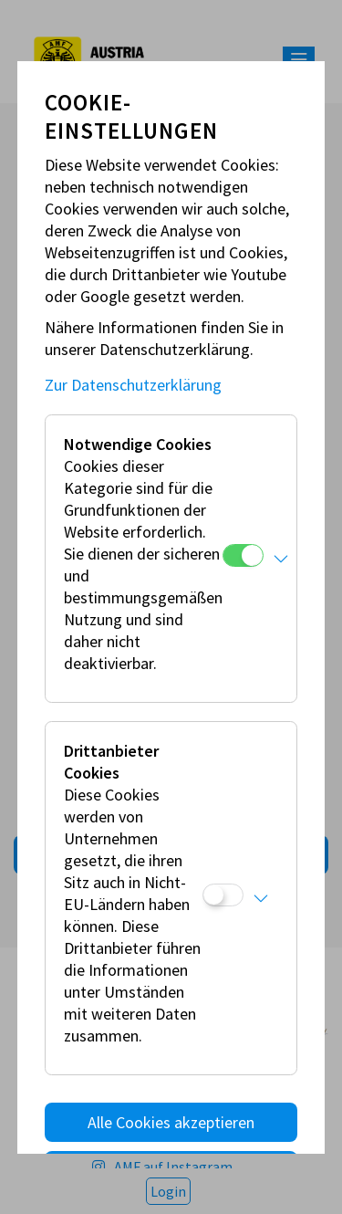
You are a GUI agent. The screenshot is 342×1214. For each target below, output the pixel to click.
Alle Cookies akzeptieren (171, 1122)
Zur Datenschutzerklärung (133, 384)
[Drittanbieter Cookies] (223, 895)
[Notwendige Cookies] (243, 555)
